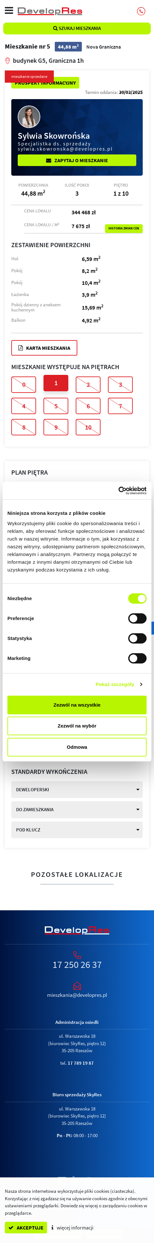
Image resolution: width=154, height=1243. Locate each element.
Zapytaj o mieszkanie (77, 160)
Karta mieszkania (44, 348)
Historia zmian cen (124, 228)
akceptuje (25, 1227)
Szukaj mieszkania (77, 28)
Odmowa (77, 747)
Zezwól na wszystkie (77, 705)
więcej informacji (72, 1227)
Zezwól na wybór (77, 725)
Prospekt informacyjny (45, 82)
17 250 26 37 (77, 964)
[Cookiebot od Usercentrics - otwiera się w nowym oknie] (118, 491)
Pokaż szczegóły (115, 684)
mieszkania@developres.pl (77, 994)
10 (88, 427)
